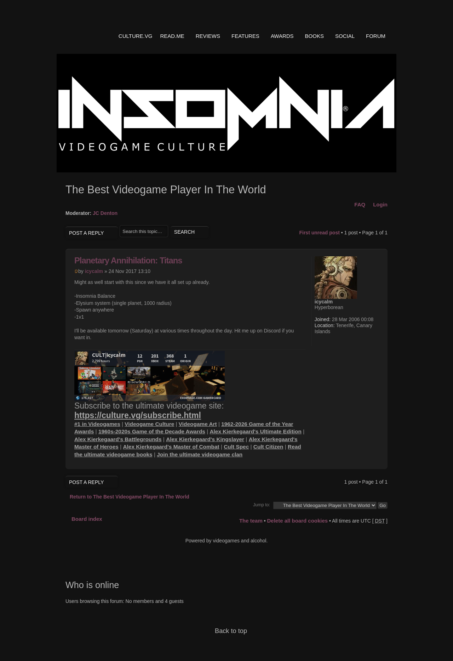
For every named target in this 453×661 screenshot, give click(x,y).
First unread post (319, 232)
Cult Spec (236, 447)
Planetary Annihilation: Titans (128, 260)
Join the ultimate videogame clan (199, 454)
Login (380, 204)
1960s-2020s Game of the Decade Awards (151, 431)
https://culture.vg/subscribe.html (137, 415)
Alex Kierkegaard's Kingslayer (205, 439)
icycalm (94, 271)
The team (251, 521)
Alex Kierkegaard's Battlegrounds (118, 439)
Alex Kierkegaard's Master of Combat (171, 447)
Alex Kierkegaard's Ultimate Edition (255, 431)
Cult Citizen (268, 447)
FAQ (359, 204)
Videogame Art (198, 424)
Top (377, 460)
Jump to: (261, 504)
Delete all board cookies (297, 521)
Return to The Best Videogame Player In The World (129, 497)
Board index (86, 519)
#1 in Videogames (97, 424)
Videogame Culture (149, 424)
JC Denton (105, 213)
